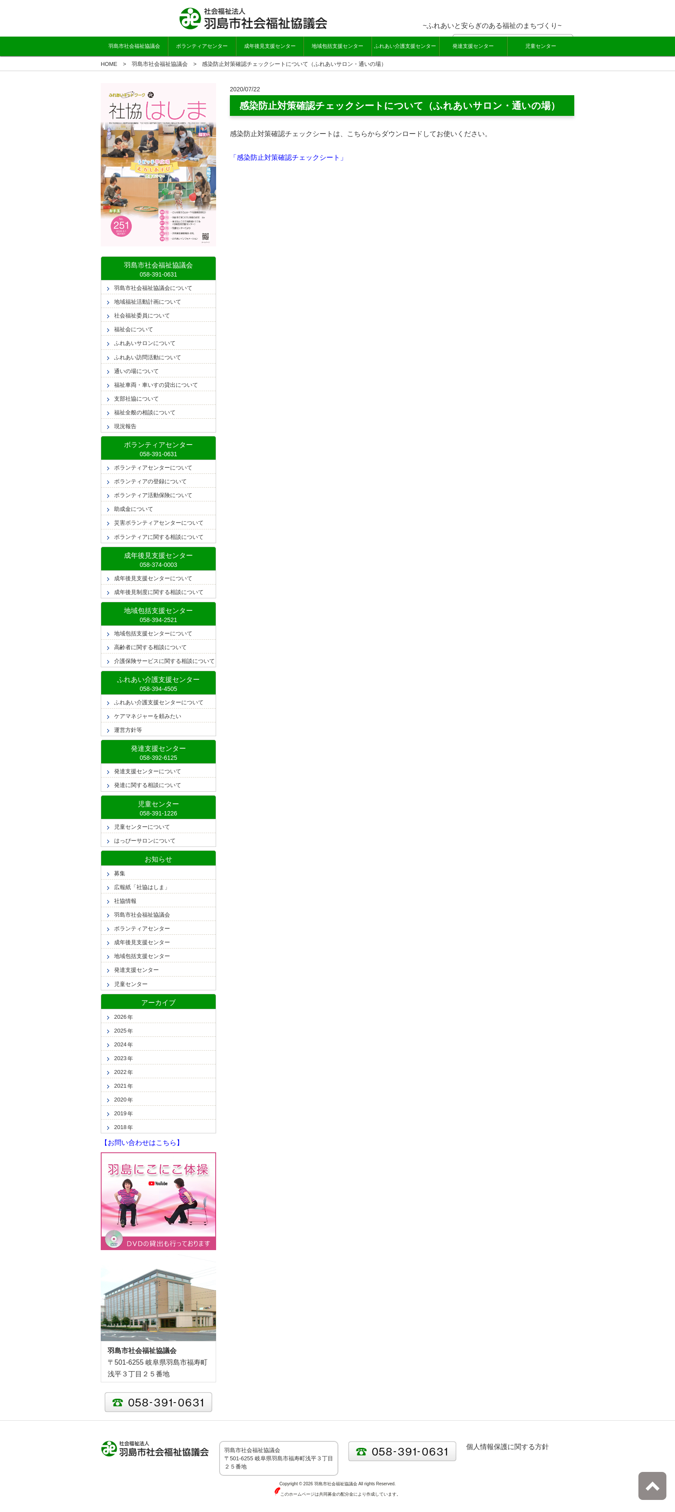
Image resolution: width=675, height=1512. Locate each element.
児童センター (131, 983)
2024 (120, 1044)
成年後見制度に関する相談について (159, 591)
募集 (119, 873)
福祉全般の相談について (145, 412)
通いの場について (136, 370)
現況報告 (125, 426)
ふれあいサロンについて (145, 342)
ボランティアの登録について (150, 481)
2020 (120, 1099)
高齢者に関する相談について (150, 647)
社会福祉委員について (142, 315)
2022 (120, 1071)
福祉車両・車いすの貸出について (156, 384)
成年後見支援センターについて (153, 578)
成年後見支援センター (142, 942)
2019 (120, 1113)
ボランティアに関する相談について (159, 536)
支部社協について (136, 398)
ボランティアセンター (142, 928)
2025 (120, 1030)
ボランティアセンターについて (153, 467)
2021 (120, 1085)
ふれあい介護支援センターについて (159, 702)
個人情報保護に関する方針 (507, 1445)
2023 (120, 1058)
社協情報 (125, 900)
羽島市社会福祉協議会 (142, 914)
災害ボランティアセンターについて (159, 522)
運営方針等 (128, 729)
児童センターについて (142, 826)
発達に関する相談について (147, 784)
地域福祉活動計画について (147, 301)
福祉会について (133, 329)
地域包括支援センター (142, 955)
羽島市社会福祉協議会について (153, 287)
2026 (120, 1016)
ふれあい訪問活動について (147, 356)
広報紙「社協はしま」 (142, 887)
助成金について (133, 508)
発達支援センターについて (147, 771)
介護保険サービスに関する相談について (164, 660)
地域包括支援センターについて (153, 633)
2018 (120, 1126)
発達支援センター (136, 969)
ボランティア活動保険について (153, 495)
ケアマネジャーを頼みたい (147, 715)
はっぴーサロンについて (145, 840)
